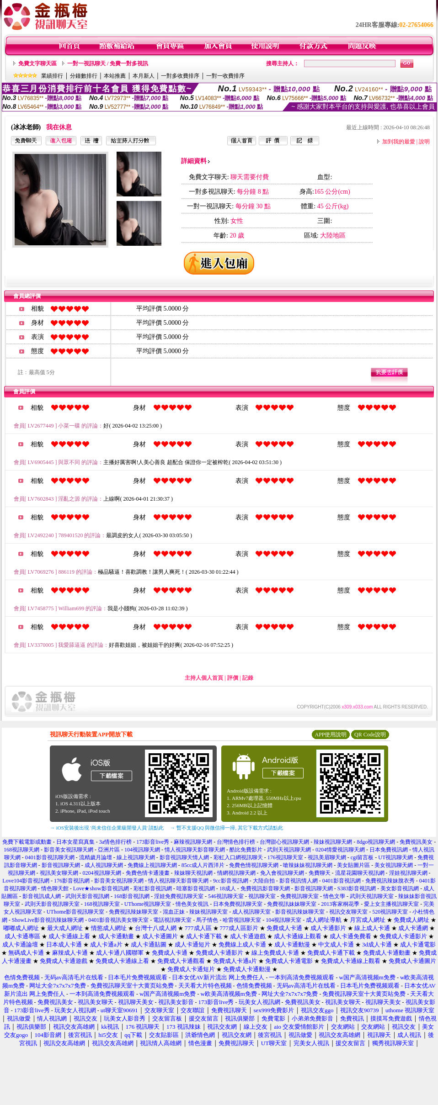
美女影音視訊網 (399, 888)
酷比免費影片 (246, 849)
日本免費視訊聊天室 (237, 904)
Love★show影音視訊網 (101, 888)
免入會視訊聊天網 (282, 873)
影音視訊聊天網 (61, 865)
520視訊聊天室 (390, 912)
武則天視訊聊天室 (372, 896)
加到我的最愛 (398, 141)
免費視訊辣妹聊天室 (133, 912)
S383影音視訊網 (356, 888)
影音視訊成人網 (41, 896)
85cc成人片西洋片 (203, 865)
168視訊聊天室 (102, 904)
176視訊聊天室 (285, 857)
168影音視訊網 (132, 896)
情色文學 (334, 896)
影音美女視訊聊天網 (68, 849)
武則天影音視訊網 (87, 896)
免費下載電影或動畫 (27, 842)
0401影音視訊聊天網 (50, 857)
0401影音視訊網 (341, 881)
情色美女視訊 (192, 904)
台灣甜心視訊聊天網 (284, 842)
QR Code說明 (370, 734)
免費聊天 (320, 873)
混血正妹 (174, 912)
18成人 (227, 888)
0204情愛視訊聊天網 (340, 849)
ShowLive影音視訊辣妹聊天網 (48, 920)
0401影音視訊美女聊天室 (118, 920)
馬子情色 (207, 920)
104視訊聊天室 (283, 920)
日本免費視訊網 (388, 849)
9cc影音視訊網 (230, 881)
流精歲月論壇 (95, 857)
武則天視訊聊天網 (289, 849)
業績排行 (52, 76)
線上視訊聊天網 (136, 857)
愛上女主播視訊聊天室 (391, 904)
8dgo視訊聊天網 (376, 842)
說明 (424, 141)
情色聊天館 (55, 888)
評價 (232, 678)
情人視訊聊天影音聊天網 (195, 849)
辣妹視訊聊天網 (333, 842)
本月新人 (144, 76)
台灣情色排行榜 (236, 842)
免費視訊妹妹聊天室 (291, 904)
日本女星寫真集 (75, 842)
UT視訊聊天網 (395, 857)
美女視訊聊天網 (393, 865)
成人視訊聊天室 (251, 912)
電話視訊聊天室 (172, 920)
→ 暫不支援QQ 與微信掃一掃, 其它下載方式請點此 (226, 827)
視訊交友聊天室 (348, 912)
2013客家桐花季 (340, 904)
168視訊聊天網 (21, 849)
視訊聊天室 (262, 896)
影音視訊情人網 (298, 881)
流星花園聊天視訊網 (360, 873)
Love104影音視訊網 (25, 881)
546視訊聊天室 (226, 896)
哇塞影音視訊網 (195, 888)
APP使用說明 (331, 734)
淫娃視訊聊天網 (408, 873)
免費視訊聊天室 (299, 896)
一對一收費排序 (225, 76)
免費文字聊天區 (37, 63)
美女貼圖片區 (353, 865)
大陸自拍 (264, 881)
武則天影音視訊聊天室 (52, 904)
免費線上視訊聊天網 (152, 865)
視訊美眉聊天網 (327, 857)
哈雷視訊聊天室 (242, 920)
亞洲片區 (109, 849)
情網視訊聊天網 (236, 873)
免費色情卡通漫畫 (148, 873)
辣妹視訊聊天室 (208, 912)
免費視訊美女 (416, 842)
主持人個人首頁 (204, 678)
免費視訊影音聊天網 (265, 888)
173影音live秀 (152, 842)
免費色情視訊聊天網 (253, 865)
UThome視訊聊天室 (147, 904)
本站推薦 (115, 76)
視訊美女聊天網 (59, 873)
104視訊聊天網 (142, 849)
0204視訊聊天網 (102, 873)
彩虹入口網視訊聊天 (238, 857)
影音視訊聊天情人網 (184, 857)
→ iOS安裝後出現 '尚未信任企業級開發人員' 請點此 (107, 827)
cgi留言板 (362, 857)
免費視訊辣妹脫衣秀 (390, 881)
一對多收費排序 (180, 76)
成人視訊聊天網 (104, 865)
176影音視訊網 (72, 881)
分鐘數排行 (83, 76)
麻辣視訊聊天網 (193, 842)
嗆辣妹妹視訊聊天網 (307, 865)
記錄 (247, 678)
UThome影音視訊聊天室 (76, 912)
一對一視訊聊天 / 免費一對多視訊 (107, 63)
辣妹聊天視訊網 (193, 873)
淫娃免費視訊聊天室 (178, 896)
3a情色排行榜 (115, 842)
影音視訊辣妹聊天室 (300, 912)
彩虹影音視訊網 (153, 888)
